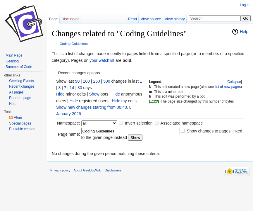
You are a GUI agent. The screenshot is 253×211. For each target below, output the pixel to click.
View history (175, 19)
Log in (244, 5)
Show (94, 94)
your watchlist (102, 60)
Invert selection (138, 123)
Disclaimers (113, 170)
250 (96, 81)
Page (53, 19)
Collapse (234, 82)
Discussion (70, 19)
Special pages (20, 123)
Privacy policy (60, 170)
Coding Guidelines (74, 43)
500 (106, 81)
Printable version (22, 129)
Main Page (14, 55)
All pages (16, 92)
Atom (18, 117)
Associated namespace (182, 123)
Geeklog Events (21, 81)
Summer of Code (19, 67)
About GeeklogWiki (87, 170)
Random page (20, 98)
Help (244, 31)
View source (151, 19)
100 (86, 81)
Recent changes (22, 86)
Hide (60, 94)
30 (80, 87)
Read (132, 19)
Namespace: (68, 123)
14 (72, 87)
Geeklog (12, 61)
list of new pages (228, 87)
